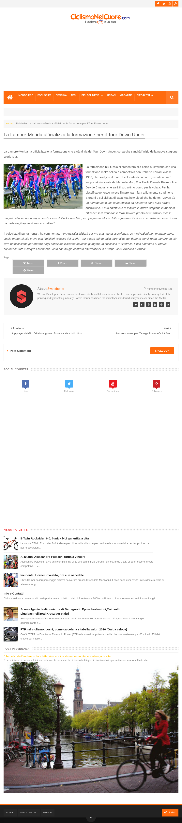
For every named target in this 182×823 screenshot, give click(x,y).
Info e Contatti (13, 586)
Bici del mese (90, 95)
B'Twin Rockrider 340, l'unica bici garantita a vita (55, 531)
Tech (74, 95)
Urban (111, 95)
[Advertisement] (91, 57)
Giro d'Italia (145, 95)
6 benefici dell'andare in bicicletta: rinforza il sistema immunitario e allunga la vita (57, 649)
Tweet (28, 263)
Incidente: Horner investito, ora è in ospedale (52, 567)
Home (9, 123)
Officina (61, 95)
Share (61, 263)
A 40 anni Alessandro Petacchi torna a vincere (53, 549)
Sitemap (47, 805)
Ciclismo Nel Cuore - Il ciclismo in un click (94, 816)
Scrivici (10, 805)
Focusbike (45, 95)
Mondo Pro (25, 95)
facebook (162, 343)
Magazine (126, 95)
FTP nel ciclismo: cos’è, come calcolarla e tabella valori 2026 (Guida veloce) (74, 622)
